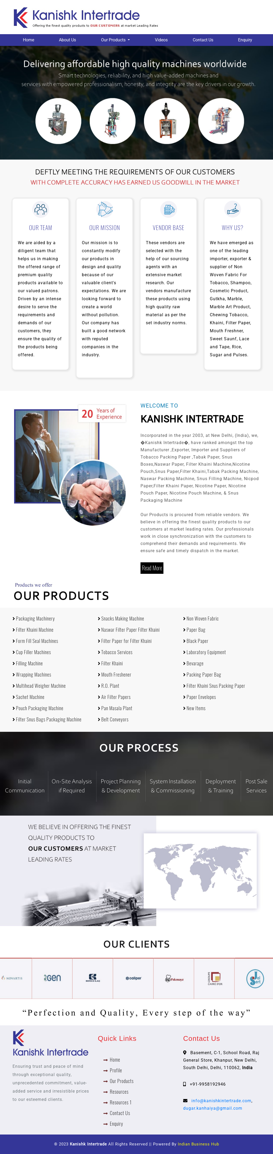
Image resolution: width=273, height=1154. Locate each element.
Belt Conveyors (113, 719)
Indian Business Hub (198, 1144)
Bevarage (193, 663)
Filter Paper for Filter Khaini (125, 641)
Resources (119, 1091)
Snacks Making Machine (121, 618)
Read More (152, 568)
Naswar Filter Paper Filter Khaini (129, 629)
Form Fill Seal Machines (35, 641)
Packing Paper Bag (202, 674)
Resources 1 (121, 1102)
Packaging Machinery (34, 618)
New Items (194, 708)
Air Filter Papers (114, 697)
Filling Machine (28, 663)
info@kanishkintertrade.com (221, 1100)
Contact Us (203, 39)
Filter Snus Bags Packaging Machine (47, 719)
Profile (116, 1070)
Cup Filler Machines (32, 652)
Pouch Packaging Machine (38, 708)
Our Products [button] (114, 39)
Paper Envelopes (199, 697)
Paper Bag (194, 629)
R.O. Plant (108, 685)
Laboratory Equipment (204, 652)
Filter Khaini (110, 663)
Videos (161, 39)
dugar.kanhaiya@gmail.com (212, 1108)
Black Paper (195, 641)
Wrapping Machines (32, 674)
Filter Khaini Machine (33, 629)
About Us (67, 39)
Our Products (122, 1081)
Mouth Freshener (114, 674)
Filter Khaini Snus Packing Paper (214, 685)
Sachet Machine (29, 697)
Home (28, 39)
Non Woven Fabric (201, 618)
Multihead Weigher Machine (39, 685)
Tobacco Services (115, 652)
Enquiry (245, 39)
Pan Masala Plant (115, 708)
